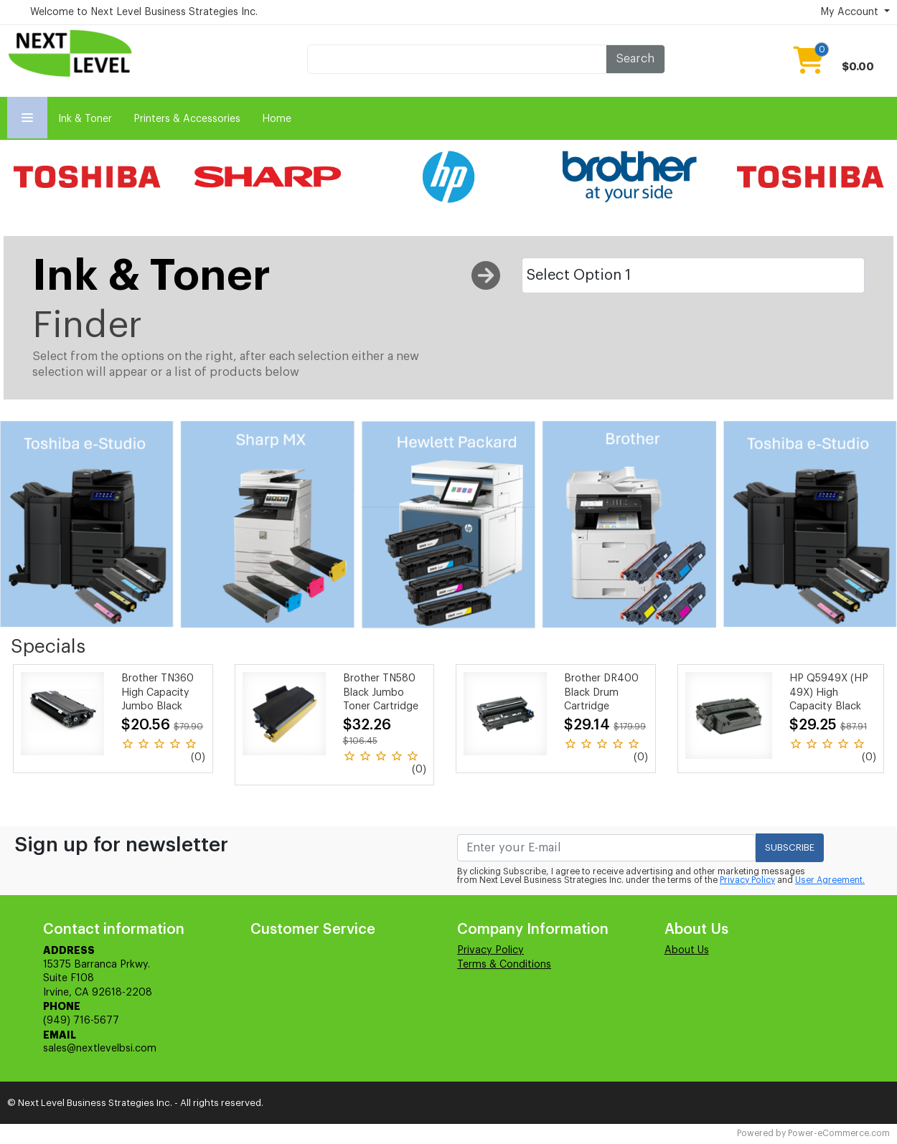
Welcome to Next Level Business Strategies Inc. (144, 12)
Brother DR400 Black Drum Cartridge (601, 692)
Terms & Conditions (504, 965)
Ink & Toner (85, 119)
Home (276, 119)
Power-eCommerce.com (839, 1133)
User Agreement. (830, 880)
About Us (686, 950)
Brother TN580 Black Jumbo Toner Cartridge (380, 692)
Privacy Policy (747, 880)
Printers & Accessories (186, 119)
